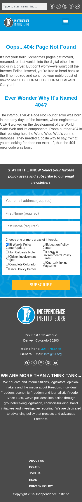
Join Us (34, 473)
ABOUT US (36, 460)
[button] (65, 21)
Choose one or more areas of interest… (32, 239)
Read (33, 479)
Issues (34, 467)
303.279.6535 (51, 349)
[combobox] (24, 6)
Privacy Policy (41, 486)
